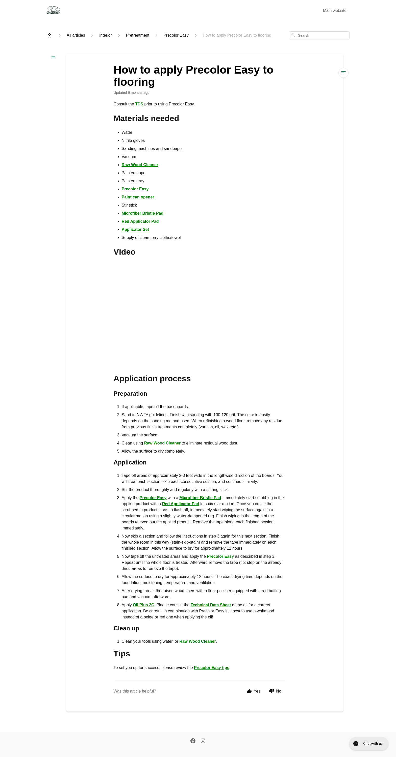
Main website (334, 10)
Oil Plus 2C (143, 605)
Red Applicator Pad (140, 221)
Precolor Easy (135, 189)
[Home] (49, 35)
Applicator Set (135, 229)
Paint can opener (138, 197)
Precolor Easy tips (211, 667)
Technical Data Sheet (211, 605)
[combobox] (319, 35)
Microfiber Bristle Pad (142, 213)
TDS (139, 104)
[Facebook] (193, 741)
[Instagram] (203, 741)
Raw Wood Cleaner (140, 165)
